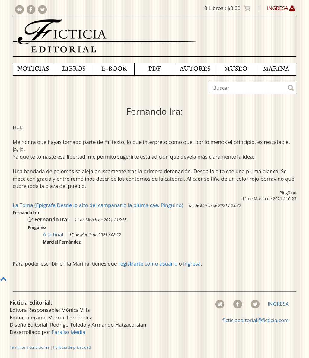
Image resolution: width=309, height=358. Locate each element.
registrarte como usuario (147, 263)
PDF (154, 69)
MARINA (276, 69)
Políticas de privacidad (72, 347)
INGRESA (281, 8)
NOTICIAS (33, 69)
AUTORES (195, 69)
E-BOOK (114, 69)
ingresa (192, 263)
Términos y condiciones (29, 347)
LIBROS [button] (73, 69)
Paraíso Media (68, 331)
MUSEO (235, 69)
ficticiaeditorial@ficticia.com (255, 320)
